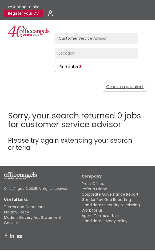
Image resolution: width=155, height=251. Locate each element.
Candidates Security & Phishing (111, 205)
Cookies (11, 222)
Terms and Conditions (24, 206)
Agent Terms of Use (100, 215)
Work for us (92, 210)
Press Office (93, 183)
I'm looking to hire (23, 7)
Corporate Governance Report (110, 194)
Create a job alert (125, 87)
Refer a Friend (94, 189)
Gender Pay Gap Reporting (106, 199)
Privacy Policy (16, 212)
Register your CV (23, 13)
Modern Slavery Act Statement (33, 217)
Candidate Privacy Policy (105, 221)
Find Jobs (68, 66)
